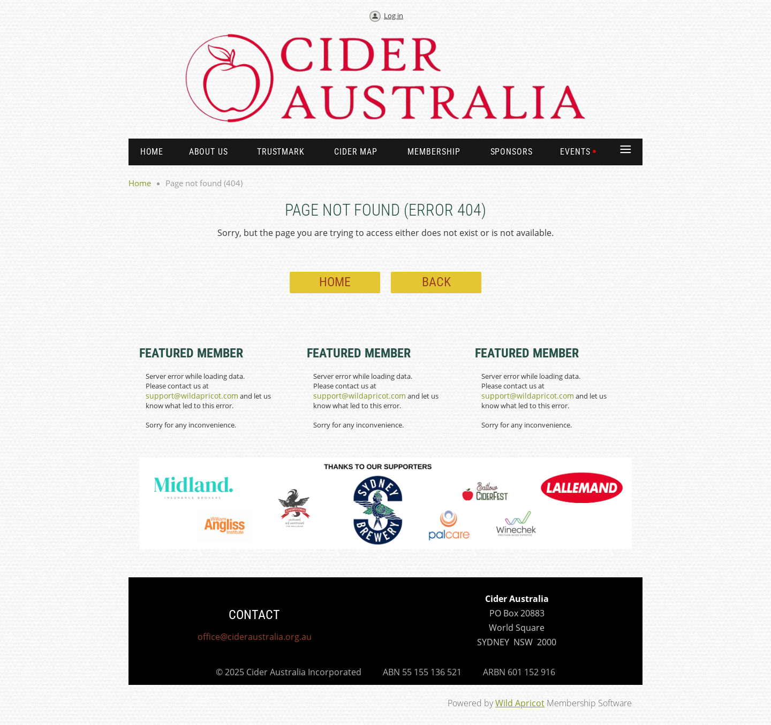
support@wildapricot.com (192, 396)
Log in (393, 15)
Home (139, 183)
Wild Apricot (520, 703)
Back (436, 281)
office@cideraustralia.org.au (255, 637)
